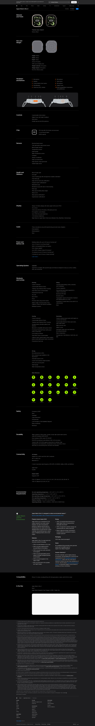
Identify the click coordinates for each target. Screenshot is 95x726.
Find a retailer (18, 720)
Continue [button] (74, 2)
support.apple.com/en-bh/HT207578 (52, 666)
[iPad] (26, 5)
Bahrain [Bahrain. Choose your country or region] (74, 724)
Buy (78, 8)
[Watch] (38, 5)
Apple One (34, 707)
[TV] (50, 5)
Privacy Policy (37, 724)
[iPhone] (32, 5)
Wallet (17, 715)
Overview (67, 8)
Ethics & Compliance (51, 706)
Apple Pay (18, 717)
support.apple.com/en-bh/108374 (48, 658)
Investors (49, 705)
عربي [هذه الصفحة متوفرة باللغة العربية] (78, 724)
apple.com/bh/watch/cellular (61, 658)
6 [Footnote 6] (44, 194)
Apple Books (34, 715)
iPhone (17, 705)
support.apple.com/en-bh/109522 (47, 662)
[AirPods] (44, 5)
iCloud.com (34, 703)
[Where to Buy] (72, 5)
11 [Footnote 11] (37, 356)
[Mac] (21, 5)
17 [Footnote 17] (65, 513)
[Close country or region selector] (78, 2)
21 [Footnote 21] (69, 539)
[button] (59, 2)
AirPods (17, 708)
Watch (17, 706)
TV (16, 710)
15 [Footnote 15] (38, 475)
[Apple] (17, 5)
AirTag (17, 711)
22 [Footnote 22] (69, 548)
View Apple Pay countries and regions (32, 669)
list (66, 692)
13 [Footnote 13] (47, 436)
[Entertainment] (57, 5)
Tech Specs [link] (72, 8)
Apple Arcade (34, 712)
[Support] (64, 5)
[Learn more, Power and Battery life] (35, 256)
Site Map (48, 724)
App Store (33, 717)
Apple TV (33, 709)
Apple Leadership (51, 703)
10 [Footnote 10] (53, 252)
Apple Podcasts (34, 714)
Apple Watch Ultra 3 (22, 9)
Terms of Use (43, 724)
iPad (17, 703)
